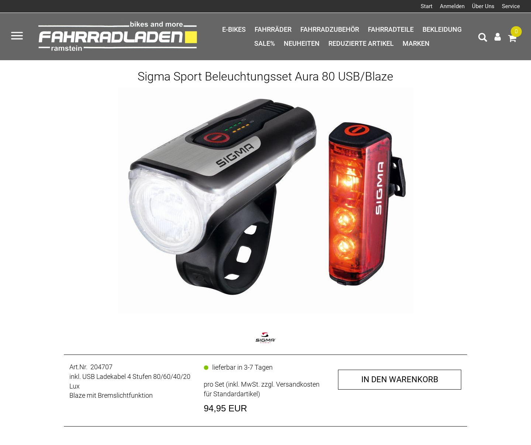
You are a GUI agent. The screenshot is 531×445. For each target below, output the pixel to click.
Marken (416, 43)
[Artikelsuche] (482, 38)
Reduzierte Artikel (361, 43)
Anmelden (452, 6)
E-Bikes (234, 29)
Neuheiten (302, 43)
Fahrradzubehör (329, 29)
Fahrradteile (391, 29)
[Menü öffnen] (17, 36)
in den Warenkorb (399, 379)
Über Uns (483, 6)
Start (426, 6)
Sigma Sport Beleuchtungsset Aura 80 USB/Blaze (265, 76)
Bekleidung (442, 29)
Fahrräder (273, 29)
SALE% (264, 43)
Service (511, 6)
